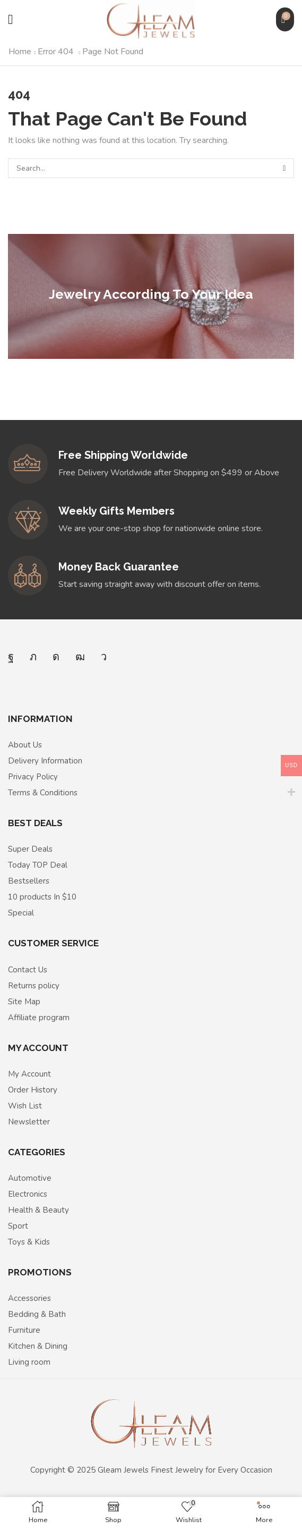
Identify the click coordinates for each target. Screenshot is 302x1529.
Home (19, 51)
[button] (10, 19)
